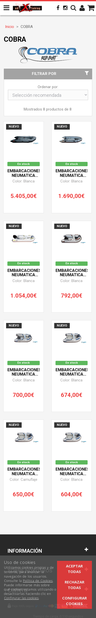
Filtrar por (61, 73)
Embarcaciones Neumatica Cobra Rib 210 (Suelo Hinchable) (72, 471)
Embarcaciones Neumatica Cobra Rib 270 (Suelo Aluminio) (72, 272)
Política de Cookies (38, 581)
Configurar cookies (74, 600)
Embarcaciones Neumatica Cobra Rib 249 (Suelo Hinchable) (72, 372)
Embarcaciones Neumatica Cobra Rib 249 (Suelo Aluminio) (23, 372)
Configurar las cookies (21, 598)
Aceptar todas (74, 568)
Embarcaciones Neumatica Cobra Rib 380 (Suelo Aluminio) (72, 173)
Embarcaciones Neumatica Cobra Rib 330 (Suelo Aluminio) (23, 272)
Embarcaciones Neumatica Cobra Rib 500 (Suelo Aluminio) (23, 173)
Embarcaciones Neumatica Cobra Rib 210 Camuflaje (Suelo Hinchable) (23, 471)
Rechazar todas (74, 584)
